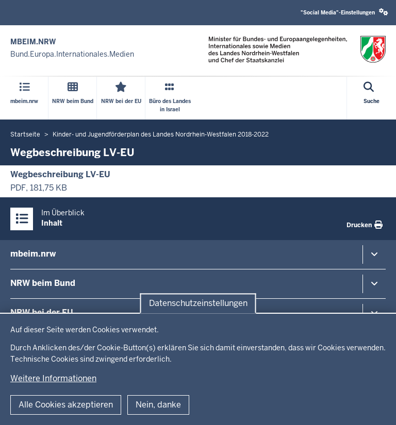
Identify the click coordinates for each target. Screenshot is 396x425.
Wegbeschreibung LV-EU (60, 174)
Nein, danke (158, 404)
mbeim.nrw (33, 253)
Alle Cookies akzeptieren (66, 404)
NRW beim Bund (42, 283)
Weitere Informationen (53, 378)
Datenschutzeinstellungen (198, 303)
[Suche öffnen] (371, 98)
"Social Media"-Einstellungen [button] (344, 12)
